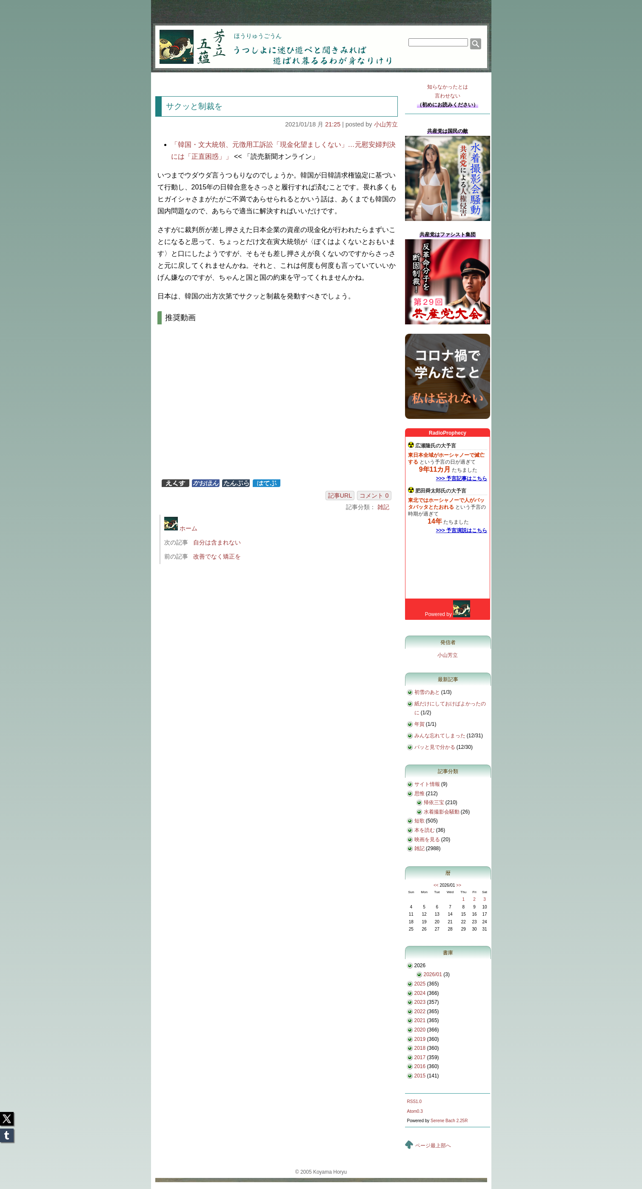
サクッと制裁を (194, 106)
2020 (420, 1030)
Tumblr (7, 1133)
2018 (420, 1048)
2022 (420, 1011)
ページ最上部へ (433, 1146)
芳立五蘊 (187, 41)
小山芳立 (386, 124)
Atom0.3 (415, 1111)
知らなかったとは (447, 92)
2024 (420, 993)
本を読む (424, 830)
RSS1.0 (414, 1101)
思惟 (419, 793)
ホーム (180, 528)
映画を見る (427, 839)
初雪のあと (427, 692)
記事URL (340, 495)
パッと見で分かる (434, 747)
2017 (420, 1057)
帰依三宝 (434, 802)
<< (436, 885)
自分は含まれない (217, 542)
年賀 (419, 724)
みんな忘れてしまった (439, 736)
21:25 (332, 124)
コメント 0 (374, 495)
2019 (420, 1039)
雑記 (383, 507)
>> (458, 885)
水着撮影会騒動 (441, 812)
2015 (420, 1076)
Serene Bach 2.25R (449, 1120)
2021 (420, 1020)
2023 (420, 1002)
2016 (420, 1066)
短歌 (419, 821)
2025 (420, 984)
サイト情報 (427, 784)
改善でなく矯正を (217, 556)
